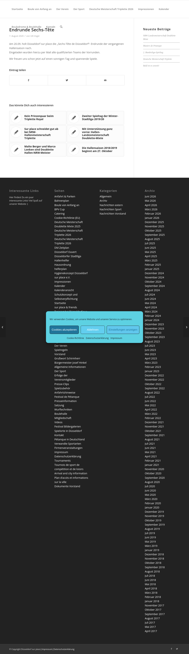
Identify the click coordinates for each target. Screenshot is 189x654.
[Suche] (61, 27)
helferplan (60, 269)
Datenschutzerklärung (97, 337)
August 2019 (152, 529)
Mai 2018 (150, 584)
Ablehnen (93, 329)
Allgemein (105, 196)
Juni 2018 (150, 580)
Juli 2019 (150, 533)
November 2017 (154, 605)
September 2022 (155, 388)
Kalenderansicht (64, 290)
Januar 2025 (152, 269)
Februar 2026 (153, 213)
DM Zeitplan (61, 247)
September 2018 (155, 567)
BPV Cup (59, 209)
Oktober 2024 (153, 281)
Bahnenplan (61, 200)
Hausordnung (62, 264)
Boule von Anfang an (66, 205)
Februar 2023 (153, 367)
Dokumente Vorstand (67, 486)
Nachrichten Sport (111, 209)
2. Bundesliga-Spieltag (153, 52)
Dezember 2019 (154, 511)
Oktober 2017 (153, 609)
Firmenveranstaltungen (68, 448)
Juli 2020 (150, 486)
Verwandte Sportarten (67, 443)
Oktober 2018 (153, 563)
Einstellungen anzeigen (123, 329)
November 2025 (154, 226)
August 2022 (152, 392)
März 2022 (151, 413)
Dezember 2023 (154, 324)
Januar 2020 (152, 507)
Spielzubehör (62, 388)
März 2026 (151, 209)
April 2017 (151, 631)
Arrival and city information (70, 473)
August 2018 (152, 571)
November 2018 (154, 558)
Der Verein (60, 345)
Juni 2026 (150, 196)
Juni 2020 (150, 490)
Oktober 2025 (153, 230)
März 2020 (151, 499)
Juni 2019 (150, 537)
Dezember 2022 (154, 375)
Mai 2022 (150, 405)
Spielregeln (61, 350)
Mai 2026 (150, 200)
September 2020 (155, 477)
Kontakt (59, 435)
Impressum (116, 337)
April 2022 (151, 409)
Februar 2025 (153, 264)
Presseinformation (65, 401)
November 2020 (154, 469)
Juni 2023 (150, 350)
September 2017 (155, 614)
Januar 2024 (152, 320)
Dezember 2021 (154, 422)
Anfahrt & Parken (64, 196)
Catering (59, 213)
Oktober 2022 (153, 384)
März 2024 (151, 311)
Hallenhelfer (61, 260)
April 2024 (151, 307)
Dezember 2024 (154, 273)
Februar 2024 (153, 315)
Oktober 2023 (153, 332)
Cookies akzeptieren (64, 329)
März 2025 (151, 260)
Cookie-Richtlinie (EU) (67, 218)
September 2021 (155, 435)
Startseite (60, 303)
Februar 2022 (153, 418)
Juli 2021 (150, 443)
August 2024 (152, 290)
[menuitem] (17, 9)
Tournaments (62, 460)
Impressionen (62, 281)
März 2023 (151, 362)
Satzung (59, 405)
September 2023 (155, 337)
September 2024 (155, 286)
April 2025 (151, 256)
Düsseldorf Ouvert (65, 252)
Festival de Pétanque (66, 396)
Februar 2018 (153, 597)
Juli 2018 (150, 575)
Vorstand (59, 354)
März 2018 (151, 592)
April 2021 (151, 456)
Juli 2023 (150, 345)
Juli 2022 (150, 396)
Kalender (59, 286)
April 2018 (151, 588)
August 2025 (152, 239)
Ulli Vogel (34, 35)
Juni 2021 (150, 448)
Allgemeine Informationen (70, 367)
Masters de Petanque (152, 45)
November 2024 (154, 277)
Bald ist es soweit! (151, 65)
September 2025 (155, 235)
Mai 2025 (150, 252)
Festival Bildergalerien (67, 426)
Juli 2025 (150, 243)
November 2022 (154, 379)
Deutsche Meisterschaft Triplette (157, 59)
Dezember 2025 (154, 222)
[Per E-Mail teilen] (105, 80)
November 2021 (154, 426)
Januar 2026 (152, 218)
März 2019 (151, 546)
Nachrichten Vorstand (113, 213)
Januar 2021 (152, 465)
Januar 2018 (152, 601)
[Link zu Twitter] (177, 649)
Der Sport (60, 371)
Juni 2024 (150, 299)
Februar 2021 (153, 460)
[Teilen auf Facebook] (28, 80)
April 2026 (151, 205)
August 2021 (152, 439)
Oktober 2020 (153, 473)
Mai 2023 (150, 354)
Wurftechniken (63, 409)
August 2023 (152, 341)
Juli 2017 (150, 622)
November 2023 (154, 328)
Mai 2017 (150, 627)
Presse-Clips (61, 384)
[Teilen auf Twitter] (67, 80)
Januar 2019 (152, 550)
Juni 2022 (150, 401)
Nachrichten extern (111, 205)
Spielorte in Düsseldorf (68, 431)
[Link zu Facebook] (171, 649)
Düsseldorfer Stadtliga (67, 256)
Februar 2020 (153, 503)
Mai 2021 (150, 452)
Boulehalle (60, 413)
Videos (58, 422)
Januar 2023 (152, 371)
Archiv (103, 200)
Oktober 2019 (153, 520)
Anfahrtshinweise (64, 392)
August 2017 (152, 618)
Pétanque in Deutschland (69, 439)
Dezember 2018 (154, 554)
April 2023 (151, 358)
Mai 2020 (150, 494)
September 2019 (155, 524)
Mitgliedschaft (62, 418)
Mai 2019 (150, 541)
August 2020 (152, 482)
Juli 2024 (150, 294)
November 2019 (154, 516)
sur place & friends (65, 307)
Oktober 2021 (153, 431)
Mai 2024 (150, 303)
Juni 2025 (150, 247)
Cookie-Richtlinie (75, 337)
